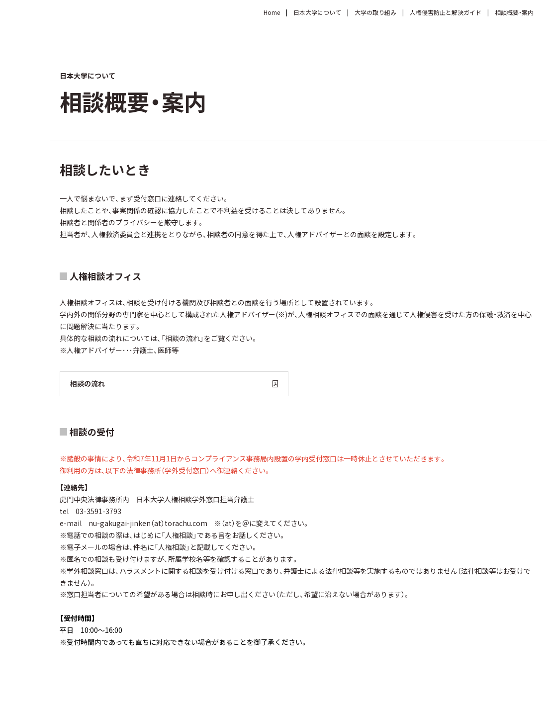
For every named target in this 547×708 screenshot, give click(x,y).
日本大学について (317, 12)
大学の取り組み (375, 12)
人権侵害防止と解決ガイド (445, 12)
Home (272, 12)
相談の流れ (174, 383)
